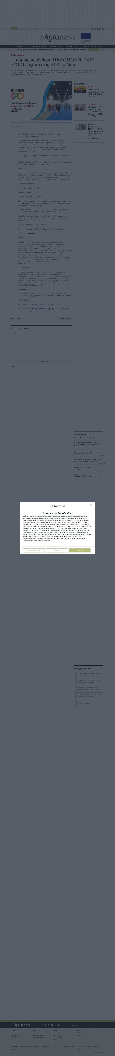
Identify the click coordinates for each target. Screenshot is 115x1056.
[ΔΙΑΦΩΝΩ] (91, 505)
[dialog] (57, 528)
